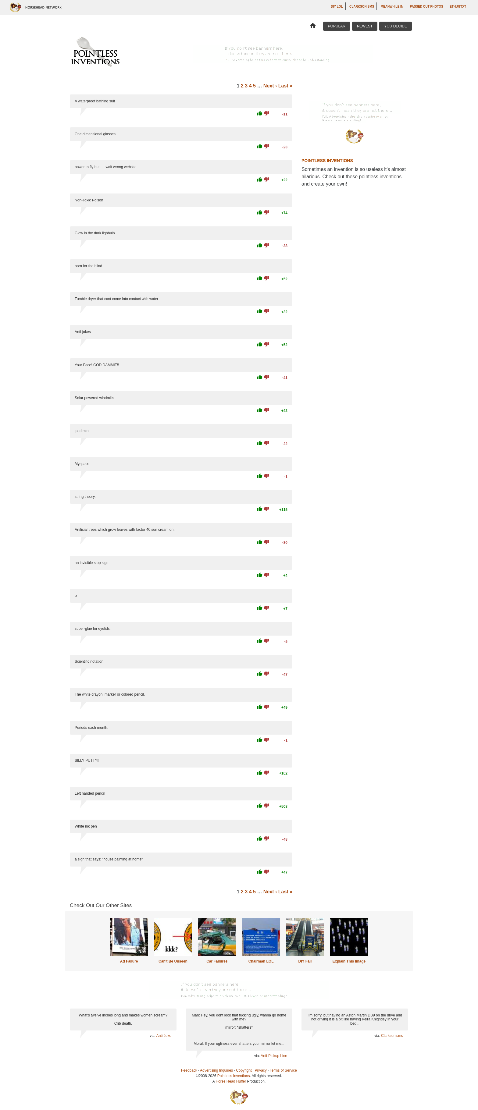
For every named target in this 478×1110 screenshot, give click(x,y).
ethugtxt (458, 6)
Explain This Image (349, 961)
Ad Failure (129, 961)
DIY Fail (305, 961)
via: (153, 1036)
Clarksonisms (361, 6)
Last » (285, 85)
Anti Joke (163, 1036)
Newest (365, 26)
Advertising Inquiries (216, 1070)
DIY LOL (337, 6)
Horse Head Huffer (231, 1081)
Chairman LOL (261, 961)
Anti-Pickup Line (274, 1056)
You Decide (395, 26)
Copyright (243, 1070)
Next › (270, 85)
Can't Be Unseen (173, 961)
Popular (336, 26)
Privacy (261, 1070)
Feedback (189, 1070)
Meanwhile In (392, 6)
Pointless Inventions (233, 1076)
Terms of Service (283, 1070)
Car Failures (216, 961)
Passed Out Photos (426, 6)
